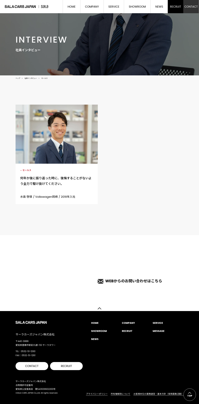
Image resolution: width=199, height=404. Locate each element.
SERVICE (113, 7)
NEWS (159, 7)
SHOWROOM (137, 7)
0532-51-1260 (56, 278)
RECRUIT (66, 366)
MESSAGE (158, 331)
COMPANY (92, 7)
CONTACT (32, 366)
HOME (71, 7)
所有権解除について (120, 393)
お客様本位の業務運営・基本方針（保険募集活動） (158, 393)
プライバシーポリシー (97, 393)
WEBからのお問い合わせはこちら (130, 281)
